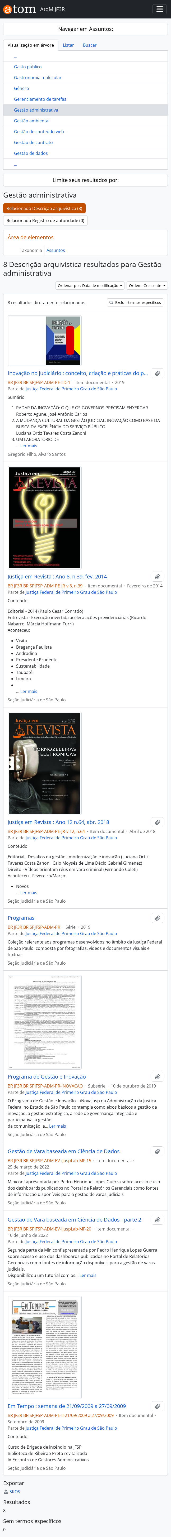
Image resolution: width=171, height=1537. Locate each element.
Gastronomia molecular (38, 77)
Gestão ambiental (31, 121)
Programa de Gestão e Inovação (47, 1077)
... (15, 56)
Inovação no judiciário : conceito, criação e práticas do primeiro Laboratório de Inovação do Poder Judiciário (79, 373)
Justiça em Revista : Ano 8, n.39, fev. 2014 (57, 576)
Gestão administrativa (36, 110)
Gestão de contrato (33, 142)
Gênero (21, 88)
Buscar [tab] (90, 45)
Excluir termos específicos (135, 302)
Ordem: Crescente (145, 285)
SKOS (11, 1492)
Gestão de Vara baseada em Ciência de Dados (64, 1151)
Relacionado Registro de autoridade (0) (45, 220)
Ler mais (28, 446)
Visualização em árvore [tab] (31, 45)
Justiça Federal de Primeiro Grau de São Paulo (71, 389)
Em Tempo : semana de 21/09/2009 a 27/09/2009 (67, 1406)
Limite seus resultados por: (86, 180)
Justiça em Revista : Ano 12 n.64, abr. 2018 (58, 822)
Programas (21, 918)
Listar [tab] (68, 45)
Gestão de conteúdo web (39, 132)
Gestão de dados (31, 153)
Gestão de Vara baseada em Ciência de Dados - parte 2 (74, 1220)
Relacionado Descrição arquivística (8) (44, 208)
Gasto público (28, 67)
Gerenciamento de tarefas (40, 99)
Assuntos (56, 250)
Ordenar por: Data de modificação (88, 285)
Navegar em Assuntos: (85, 28)
